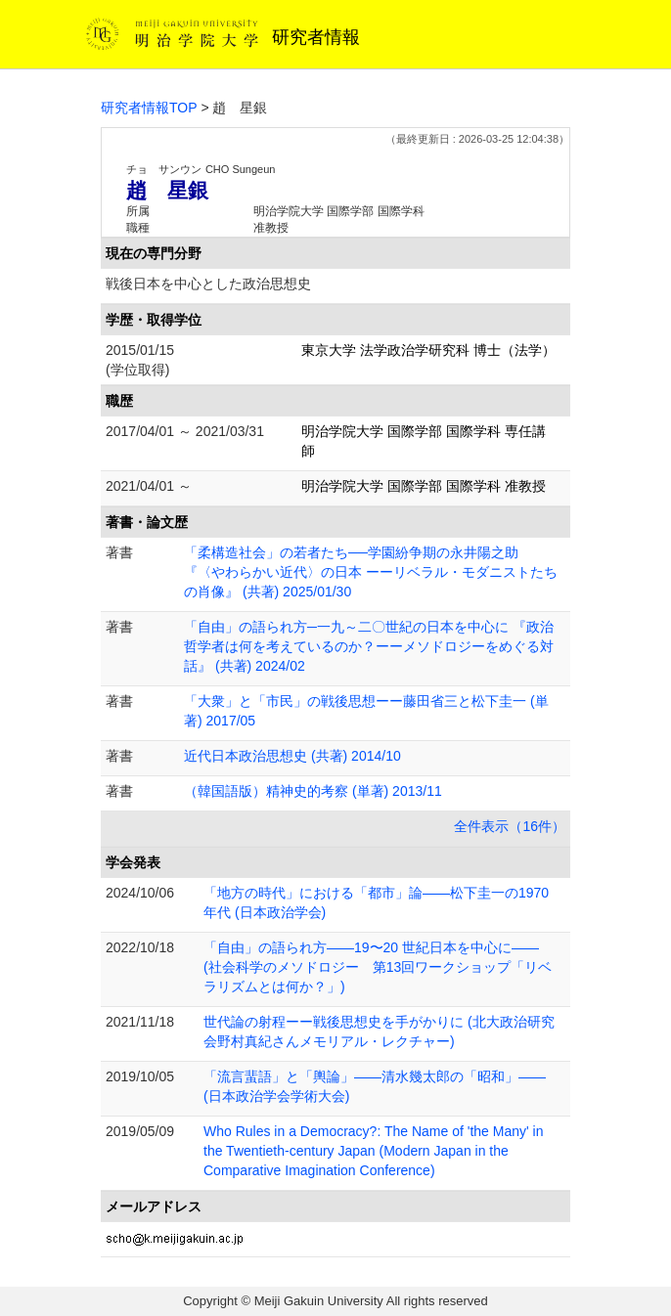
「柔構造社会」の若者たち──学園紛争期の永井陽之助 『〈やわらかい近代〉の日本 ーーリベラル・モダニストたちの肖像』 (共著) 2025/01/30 (371, 572)
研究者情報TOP (149, 107)
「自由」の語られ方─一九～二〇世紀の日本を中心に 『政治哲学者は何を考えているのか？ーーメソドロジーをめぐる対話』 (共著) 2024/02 (369, 646)
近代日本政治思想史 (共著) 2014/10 (292, 756)
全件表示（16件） (509, 826)
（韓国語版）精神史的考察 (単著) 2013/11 (313, 791)
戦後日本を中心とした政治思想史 (208, 283)
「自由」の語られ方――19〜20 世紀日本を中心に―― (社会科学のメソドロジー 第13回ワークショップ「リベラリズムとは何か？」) (377, 967)
